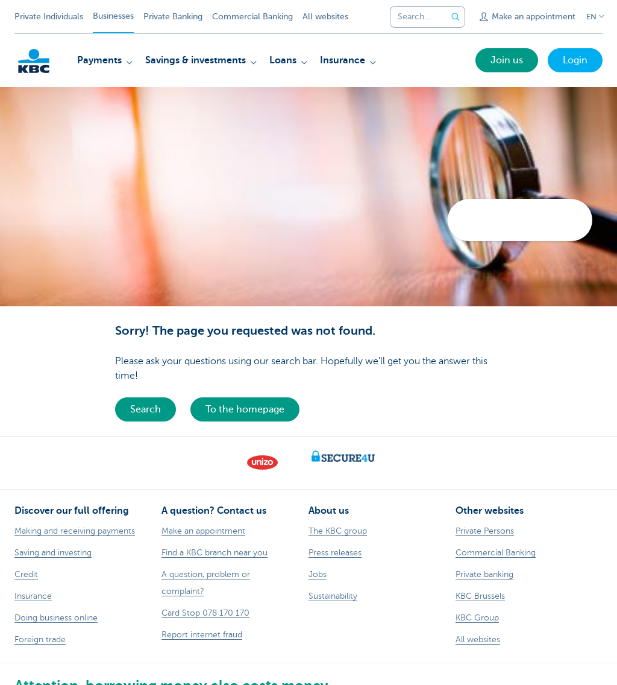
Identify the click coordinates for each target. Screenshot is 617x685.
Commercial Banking (252, 16)
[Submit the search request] (455, 17)
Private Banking (172, 16)
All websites (325, 16)
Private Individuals (48, 16)
